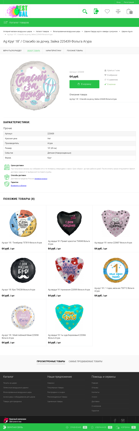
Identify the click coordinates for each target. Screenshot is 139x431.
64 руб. (74, 76)
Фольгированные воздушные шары (17, 391)
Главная (95, 382)
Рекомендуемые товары (57, 396)
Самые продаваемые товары (85, 360)
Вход (118, 2)
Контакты (95, 391)
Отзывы (95, 386)
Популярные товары (55, 386)
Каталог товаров (16, 22)
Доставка (95, 400)
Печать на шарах (10, 382)
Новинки (50, 382)
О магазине (96, 405)
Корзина (126, 427)
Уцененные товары (55, 400)
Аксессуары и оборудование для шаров (19, 396)
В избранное (110, 75)
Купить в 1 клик (112, 70)
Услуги (94, 396)
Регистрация (129, 2)
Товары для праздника (12, 400)
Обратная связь (13, 427)
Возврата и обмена (18, 184)
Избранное (101, 427)
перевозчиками (40, 177)
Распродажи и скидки (56, 391)
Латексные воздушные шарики (15, 386)
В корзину (84, 84)
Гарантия (95, 409)
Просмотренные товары (51, 360)
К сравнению (111, 79)
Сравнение (76, 427)
